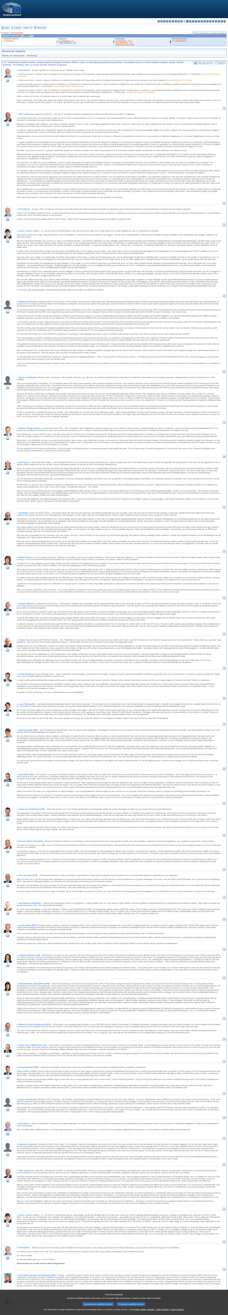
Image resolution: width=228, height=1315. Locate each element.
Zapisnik (221, 63)
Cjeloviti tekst (41, 27)
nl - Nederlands (204, 21)
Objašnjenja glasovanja (125, 45)
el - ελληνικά (176, 21)
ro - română (213, 21)
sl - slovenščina (219, 21)
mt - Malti (202, 21)
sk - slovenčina (216, 21)
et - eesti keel (173, 21)
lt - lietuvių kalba (196, 21)
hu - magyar (199, 21)
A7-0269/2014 (75, 86)
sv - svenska (224, 21)
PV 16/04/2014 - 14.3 (124, 41)
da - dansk (167, 21)
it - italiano (190, 21)
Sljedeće (26, 27)
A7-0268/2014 (8, 41)
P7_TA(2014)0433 (179, 41)
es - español (161, 21)
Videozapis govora (204, 63)
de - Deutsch (170, 21)
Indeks (7, 27)
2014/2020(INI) (172, 80)
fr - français (181, 21)
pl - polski (207, 21)
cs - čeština (164, 21)
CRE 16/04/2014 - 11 (67, 43)
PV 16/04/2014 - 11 (66, 41)
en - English (179, 21)
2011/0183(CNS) (209, 74)
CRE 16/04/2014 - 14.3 (124, 43)
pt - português (210, 21)
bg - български (158, 21)
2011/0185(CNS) (17, 33)
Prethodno (17, 27)
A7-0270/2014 (185, 80)
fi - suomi (222, 21)
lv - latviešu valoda (193, 21)
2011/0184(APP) (61, 86)
